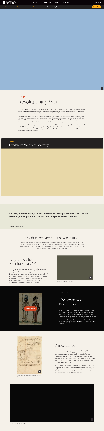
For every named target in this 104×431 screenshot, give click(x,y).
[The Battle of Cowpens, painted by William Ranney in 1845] (52, 49)
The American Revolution (70, 304)
